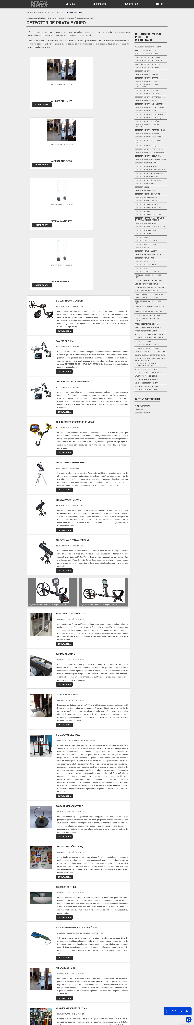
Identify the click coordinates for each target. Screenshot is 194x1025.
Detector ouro (141, 268)
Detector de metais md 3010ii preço (150, 104)
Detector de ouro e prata (146, 201)
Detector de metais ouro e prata (149, 114)
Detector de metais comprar (147, 81)
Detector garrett (143, 237)
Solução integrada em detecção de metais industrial (150, 359)
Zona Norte (46, 984)
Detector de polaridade (66, 18)
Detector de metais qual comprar (149, 152)
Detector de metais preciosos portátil (148, 141)
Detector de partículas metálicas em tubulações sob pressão (149, 219)
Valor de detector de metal (147, 369)
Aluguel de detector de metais (148, 47)
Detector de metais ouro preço (148, 118)
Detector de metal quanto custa (149, 180)
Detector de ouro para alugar (148, 208)
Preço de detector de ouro (147, 324)
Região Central (34, 984)
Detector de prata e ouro (146, 230)
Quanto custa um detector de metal (150, 352)
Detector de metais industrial (148, 100)
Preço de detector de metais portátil (147, 319)
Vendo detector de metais (146, 390)
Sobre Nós (131, 4)
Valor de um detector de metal (148, 373)
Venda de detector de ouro (146, 386)
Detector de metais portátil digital (150, 130)
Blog (159, 4)
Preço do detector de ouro (147, 348)
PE (83, 961)
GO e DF (102, 961)
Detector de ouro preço (145, 211)
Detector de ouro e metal (146, 197)
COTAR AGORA (39, 102)
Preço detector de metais (146, 331)
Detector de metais (143, 71)
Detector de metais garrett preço (150, 97)
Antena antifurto (142, 406)
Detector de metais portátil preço (150, 133)
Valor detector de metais (146, 376)
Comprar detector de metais (147, 64)
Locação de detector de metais (148, 280)
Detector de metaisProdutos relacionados (148, 37)
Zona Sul (69, 984)
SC (71, 961)
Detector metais (142, 248)
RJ (40, 961)
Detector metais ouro (144, 258)
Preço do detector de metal (147, 345)
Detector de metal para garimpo (149, 173)
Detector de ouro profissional (148, 215)
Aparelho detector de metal (147, 50)
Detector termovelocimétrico (148, 272)
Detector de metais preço (146, 146)
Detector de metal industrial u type (150, 159)
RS (77, 961)
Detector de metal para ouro (147, 177)
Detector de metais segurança (148, 156)
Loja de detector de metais (146, 284)
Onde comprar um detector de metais (148, 302)
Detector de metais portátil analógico (147, 125)
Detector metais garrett (146, 251)
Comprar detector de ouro (147, 68)
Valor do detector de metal (147, 379)
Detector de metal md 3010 (146, 166)
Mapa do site (160, 1007)
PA (117, 961)
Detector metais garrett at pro (148, 254)
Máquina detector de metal (146, 291)
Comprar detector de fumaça (147, 57)
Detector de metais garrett (147, 94)
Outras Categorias (147, 399)
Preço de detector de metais (84, 18)
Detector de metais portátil (147, 121)
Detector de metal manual (146, 163)
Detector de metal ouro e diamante (150, 170)
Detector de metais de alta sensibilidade (146, 86)
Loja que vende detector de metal (149, 287)
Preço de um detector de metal (148, 327)
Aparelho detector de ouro (147, 54)
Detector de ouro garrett (146, 204)
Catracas (139, 409)
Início (70, 4)
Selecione (32, 961)
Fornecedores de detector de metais (148, 276)
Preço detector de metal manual (149, 338)
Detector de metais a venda (146, 74)
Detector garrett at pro (145, 244)
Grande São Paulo (93, 984)
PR (65, 961)
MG (46, 961)
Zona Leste (79, 984)
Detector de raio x (143, 234)
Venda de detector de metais (147, 383)
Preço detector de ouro (49, 18)
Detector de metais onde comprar (149, 107)
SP (59, 961)
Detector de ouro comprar (147, 190)
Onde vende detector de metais (148, 312)
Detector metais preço (145, 261)
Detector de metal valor (145, 184)
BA (89, 961)
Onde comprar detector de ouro (149, 298)
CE (95, 961)
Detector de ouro (143, 187)
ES (53, 961)
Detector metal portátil (145, 265)
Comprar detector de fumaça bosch (150, 61)
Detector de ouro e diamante (147, 194)
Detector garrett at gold (146, 241)
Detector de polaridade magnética (150, 227)
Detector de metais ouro (145, 111)
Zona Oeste (58, 984)
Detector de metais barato (146, 78)
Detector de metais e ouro (146, 90)
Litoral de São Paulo (110, 984)
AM (110, 961)
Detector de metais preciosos (148, 137)
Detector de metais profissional (149, 149)
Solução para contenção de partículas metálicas (147, 365)
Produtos (100, 4)
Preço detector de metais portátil (150, 334)
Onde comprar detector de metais (149, 294)
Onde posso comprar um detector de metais (149, 307)
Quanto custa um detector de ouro (150, 355)
